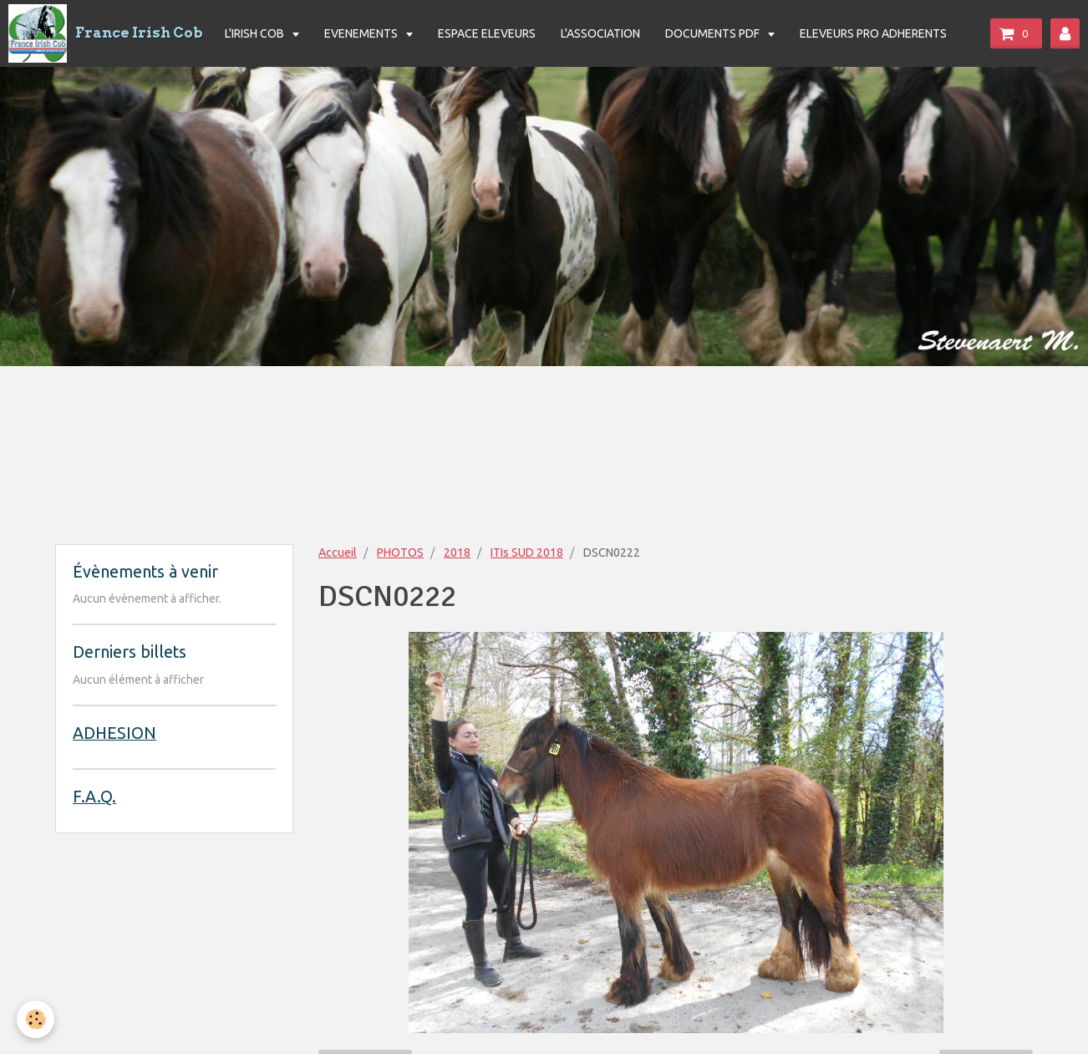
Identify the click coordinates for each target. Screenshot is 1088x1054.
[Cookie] (35, 1019)
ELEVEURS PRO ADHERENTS (873, 33)
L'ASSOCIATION (600, 33)
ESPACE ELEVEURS (487, 33)
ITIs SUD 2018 (527, 552)
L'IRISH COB (256, 33)
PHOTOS (400, 552)
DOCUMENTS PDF (713, 33)
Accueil (337, 552)
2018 (457, 552)
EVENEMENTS (362, 33)
